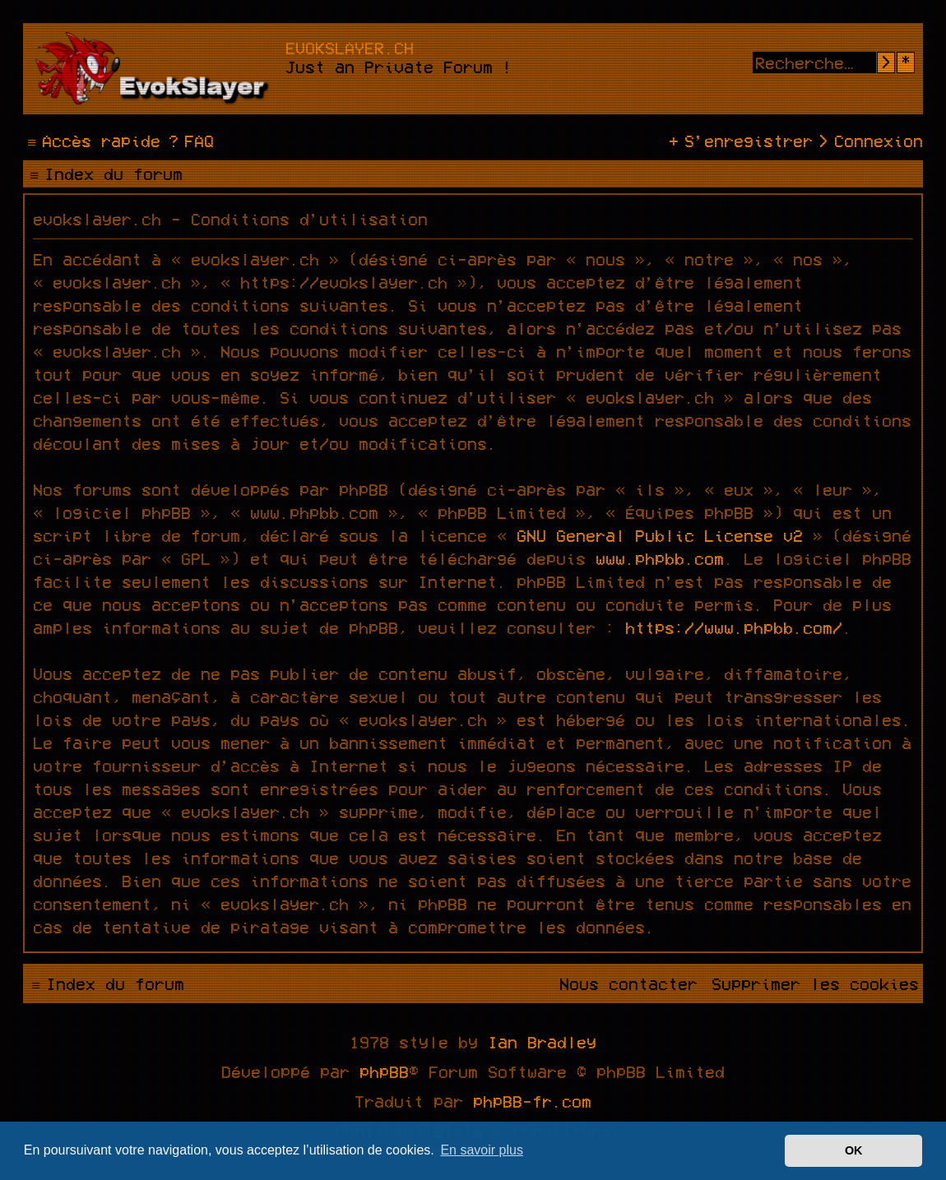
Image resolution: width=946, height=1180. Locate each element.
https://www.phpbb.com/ (733, 627)
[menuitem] (189, 141)
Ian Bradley (542, 1041)
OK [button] (854, 1150)
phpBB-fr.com (532, 1101)
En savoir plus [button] (481, 1150)
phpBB (384, 1071)
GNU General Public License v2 (660, 535)
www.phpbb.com (660, 558)
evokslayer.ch (349, 47)
